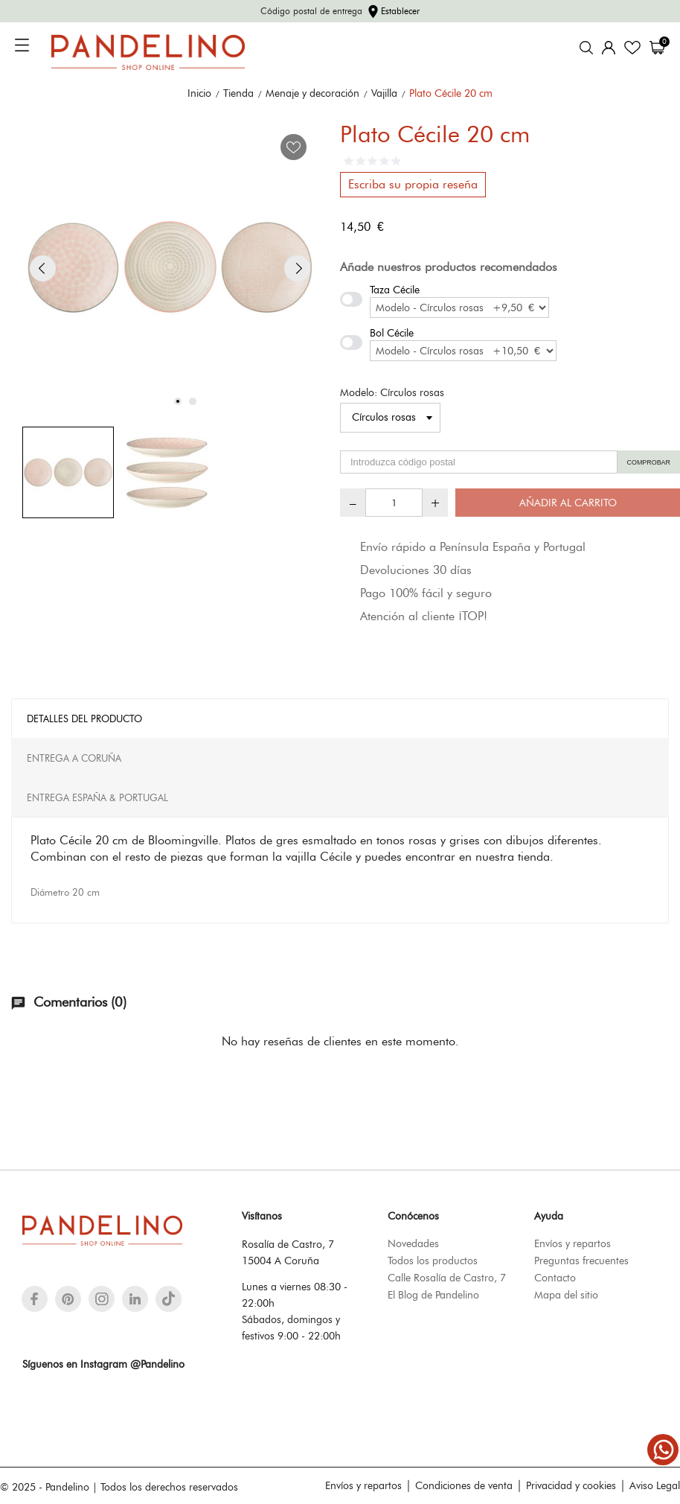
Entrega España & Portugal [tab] (97, 797)
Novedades (413, 1243)
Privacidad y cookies (571, 1485)
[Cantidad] (394, 502)
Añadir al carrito (568, 502)
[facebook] (35, 1299)
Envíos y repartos (572, 1243)
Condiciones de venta (464, 1485)
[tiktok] (168, 1298)
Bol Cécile (392, 333)
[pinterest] (68, 1299)
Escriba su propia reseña (413, 184)
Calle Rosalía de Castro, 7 (447, 1277)
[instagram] (102, 1299)
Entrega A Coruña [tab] (74, 758)
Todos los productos (433, 1260)
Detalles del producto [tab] (84, 718)
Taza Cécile (395, 289)
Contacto (555, 1277)
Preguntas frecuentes (581, 1260)
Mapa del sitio (566, 1294)
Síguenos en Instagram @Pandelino (103, 1364)
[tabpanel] (170, 267)
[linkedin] (135, 1298)
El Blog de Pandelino (433, 1294)
